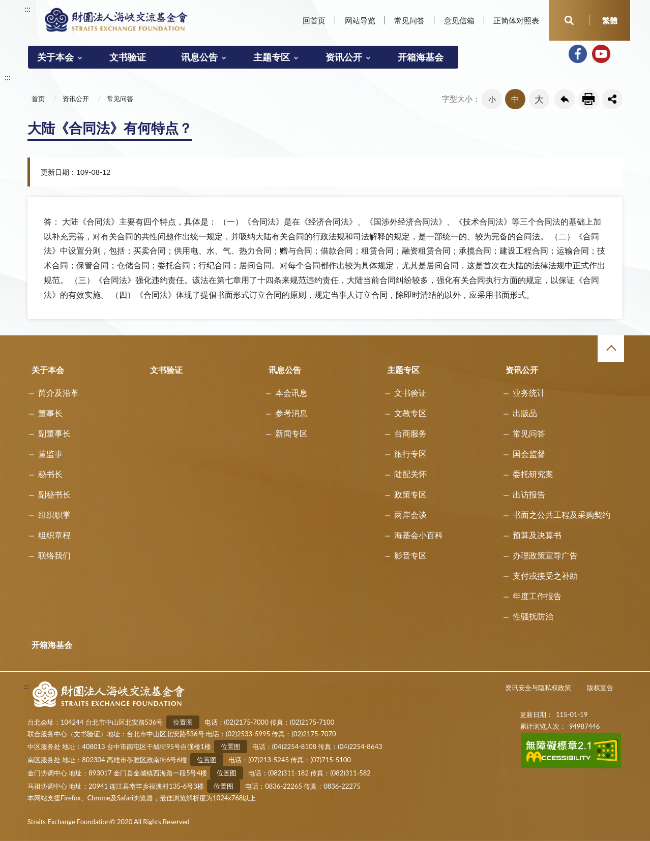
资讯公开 (344, 57)
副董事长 (54, 433)
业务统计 (529, 392)
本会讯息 (291, 392)
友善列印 (588, 99)
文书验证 (127, 57)
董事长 (50, 413)
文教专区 (410, 413)
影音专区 (410, 555)
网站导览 (360, 20)
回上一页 (564, 99)
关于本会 (55, 57)
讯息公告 (199, 57)
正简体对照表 (516, 20)
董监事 (50, 453)
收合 (611, 348)
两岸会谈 (410, 514)
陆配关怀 (410, 474)
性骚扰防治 (533, 616)
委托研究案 (533, 474)
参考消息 (291, 413)
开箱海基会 (421, 57)
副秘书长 (54, 494)
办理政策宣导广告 (545, 555)
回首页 (314, 20)
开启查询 (569, 20)
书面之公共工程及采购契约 (561, 514)
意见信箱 (459, 20)
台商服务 (410, 433)
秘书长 (50, 474)
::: (27, 8)
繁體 (609, 20)
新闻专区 (291, 433)
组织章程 (54, 535)
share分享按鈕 (612, 99)
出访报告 (529, 494)
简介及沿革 (58, 392)
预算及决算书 (537, 535)
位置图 (183, 722)
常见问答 (409, 20)
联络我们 (54, 555)
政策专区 (410, 494)
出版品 (525, 413)
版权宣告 (600, 687)
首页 (38, 99)
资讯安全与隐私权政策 (538, 687)
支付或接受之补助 (545, 575)
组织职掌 (54, 514)
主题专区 (271, 57)
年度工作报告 (537, 596)
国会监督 (529, 453)
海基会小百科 (418, 535)
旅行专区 (410, 453)
